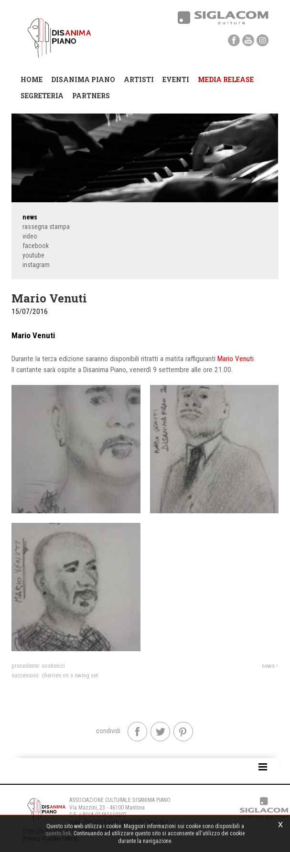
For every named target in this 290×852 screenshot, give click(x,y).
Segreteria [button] (42, 95)
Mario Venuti (235, 358)
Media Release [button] (226, 79)
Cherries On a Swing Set (70, 675)
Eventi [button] (175, 79)
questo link (58, 833)
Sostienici (53, 665)
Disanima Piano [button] (83, 79)
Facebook (35, 245)
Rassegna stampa (46, 226)
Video (29, 236)
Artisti (139, 79)
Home (32, 79)
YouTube (33, 255)
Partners (91, 95)
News (29, 217)
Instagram (36, 264)
